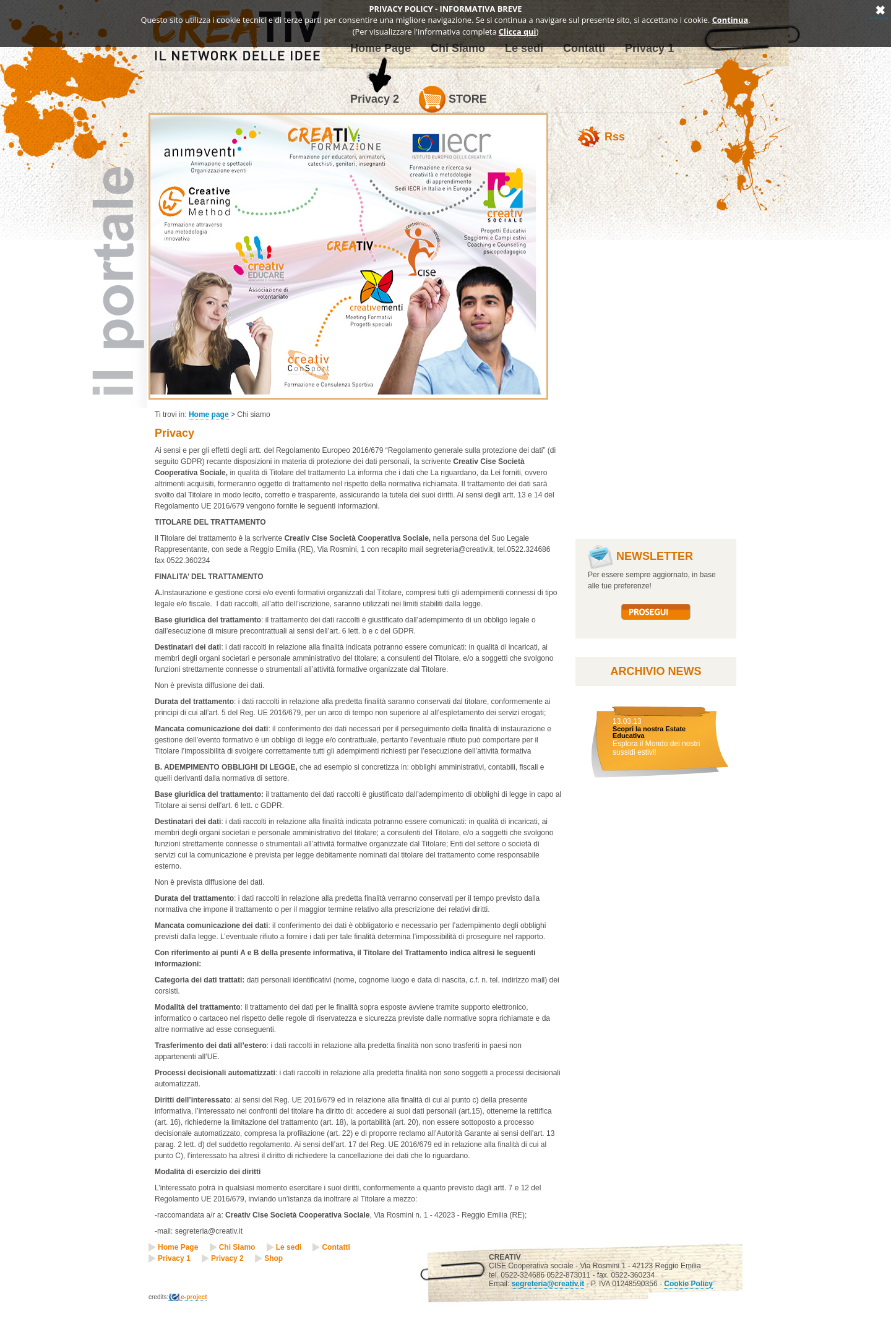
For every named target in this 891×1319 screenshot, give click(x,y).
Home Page (178, 1247)
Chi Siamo (237, 1247)
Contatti (336, 1247)
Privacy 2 (374, 99)
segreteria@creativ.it (548, 1283)
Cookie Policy (688, 1283)
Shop (273, 1258)
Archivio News (655, 671)
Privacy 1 (174, 1258)
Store (453, 99)
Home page (209, 414)
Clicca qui (517, 31)
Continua (730, 19)
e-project (194, 1297)
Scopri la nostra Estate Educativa (649, 732)
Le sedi (288, 1247)
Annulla (878, 9)
